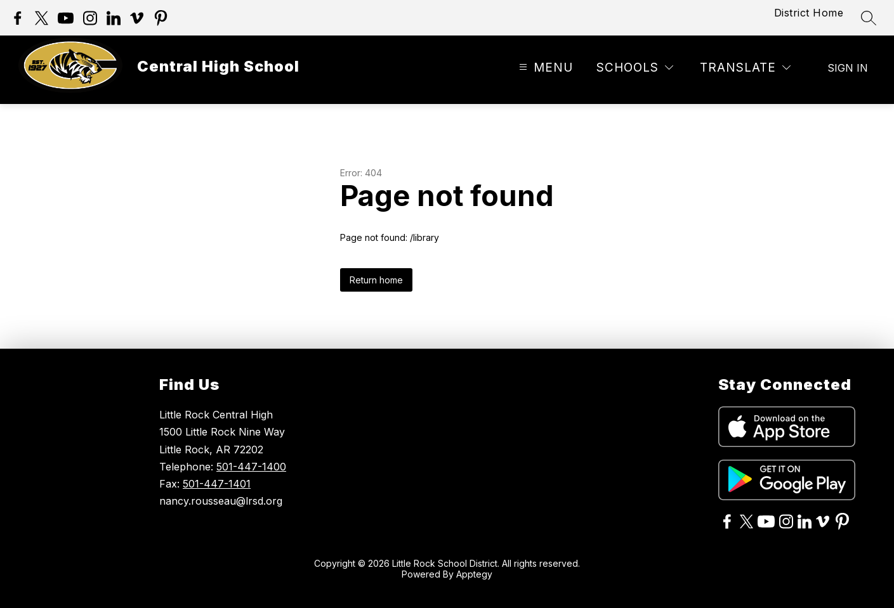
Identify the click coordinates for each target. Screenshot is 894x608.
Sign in (847, 67)
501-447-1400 (251, 466)
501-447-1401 (217, 483)
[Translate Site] (745, 68)
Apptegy (474, 574)
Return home (376, 280)
